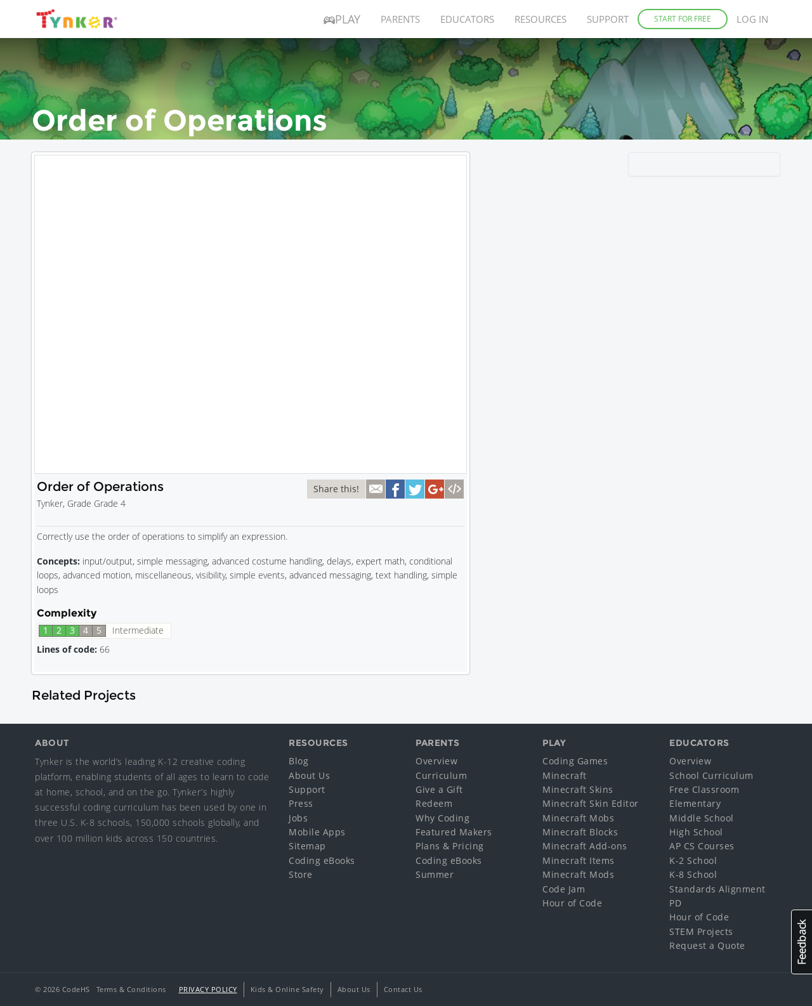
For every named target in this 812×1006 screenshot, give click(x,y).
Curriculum (441, 775)
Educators (467, 19)
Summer (435, 874)
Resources (540, 19)
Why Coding (442, 818)
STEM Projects (701, 931)
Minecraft (564, 775)
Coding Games (575, 761)
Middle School (701, 818)
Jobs (298, 818)
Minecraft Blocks (580, 832)
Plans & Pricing (450, 846)
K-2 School (693, 860)
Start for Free (682, 18)
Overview (436, 761)
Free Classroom (704, 789)
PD (675, 903)
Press (301, 803)
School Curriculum (711, 775)
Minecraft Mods (578, 874)
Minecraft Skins (577, 789)
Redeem (434, 803)
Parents (400, 19)
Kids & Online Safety (287, 989)
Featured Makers (454, 832)
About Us (309, 775)
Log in (752, 19)
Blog (298, 761)
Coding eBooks (322, 860)
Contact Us (403, 989)
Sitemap (307, 846)
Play (342, 19)
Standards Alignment (717, 889)
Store (301, 874)
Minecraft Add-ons (584, 846)
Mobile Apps (317, 832)
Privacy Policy (208, 989)
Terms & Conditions (131, 989)
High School (696, 832)
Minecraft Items (578, 860)
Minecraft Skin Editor (590, 803)
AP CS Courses (702, 846)
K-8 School (693, 874)
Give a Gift (439, 789)
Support (608, 19)
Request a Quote (707, 945)
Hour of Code (572, 903)
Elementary (695, 803)
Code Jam (563, 889)
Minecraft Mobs (578, 818)
